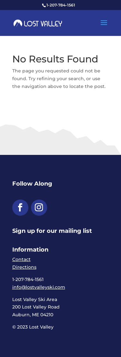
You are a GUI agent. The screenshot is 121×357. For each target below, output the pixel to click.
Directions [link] (24, 267)
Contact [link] (21, 259)
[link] (38, 23)
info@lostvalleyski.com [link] (38, 287)
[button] (104, 27)
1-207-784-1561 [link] (60, 5)
